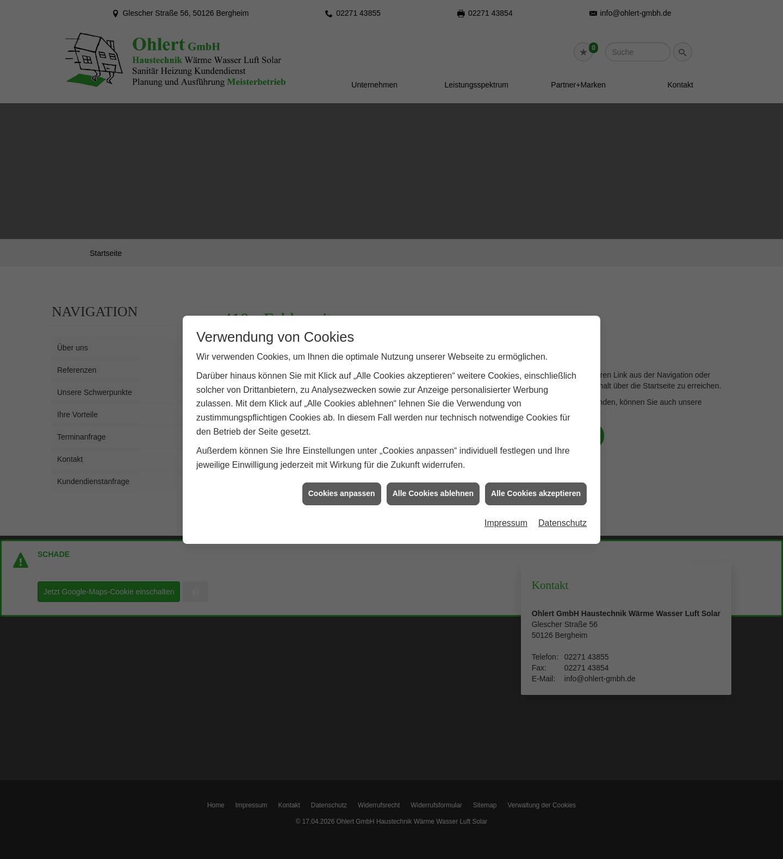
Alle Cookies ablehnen (433, 487)
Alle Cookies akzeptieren (536, 487)
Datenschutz (562, 517)
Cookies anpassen (341, 487)
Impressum (505, 517)
